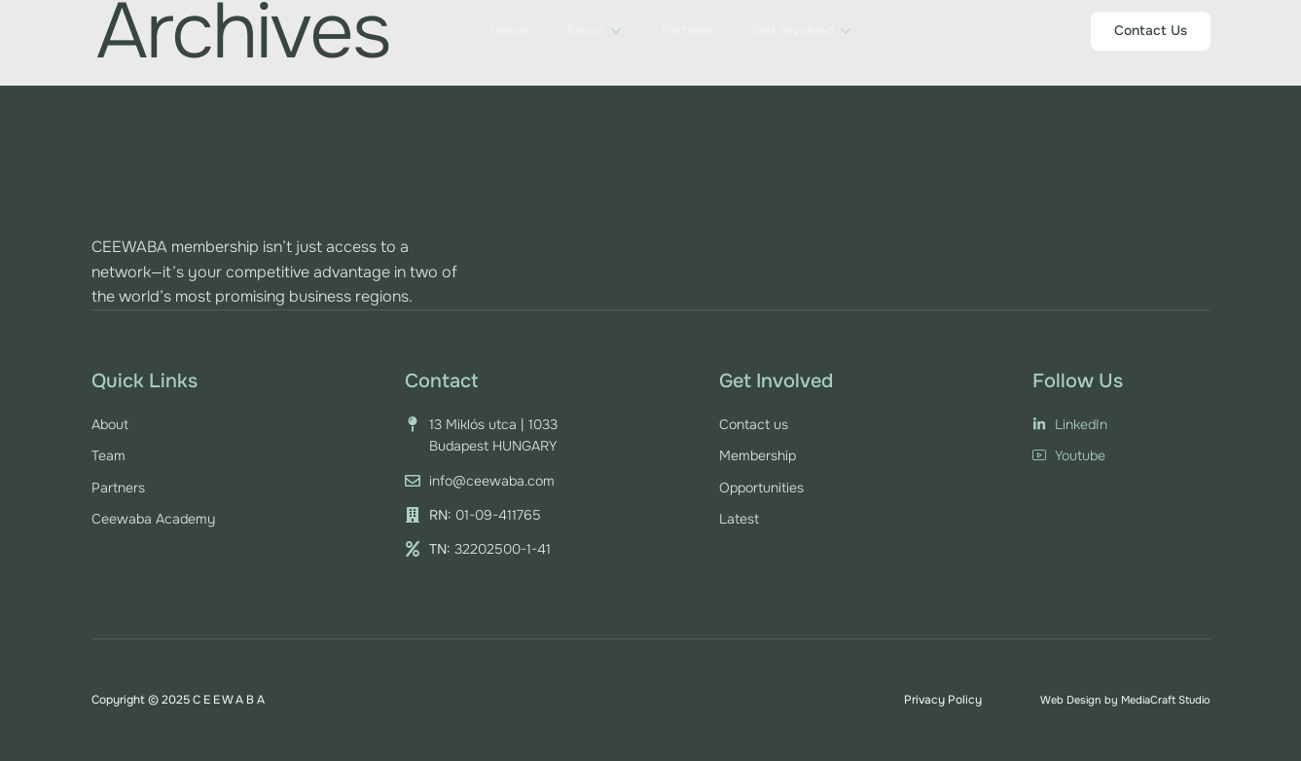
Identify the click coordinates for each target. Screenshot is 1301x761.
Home (508, 30)
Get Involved (800, 30)
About (593, 30)
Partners (686, 30)
